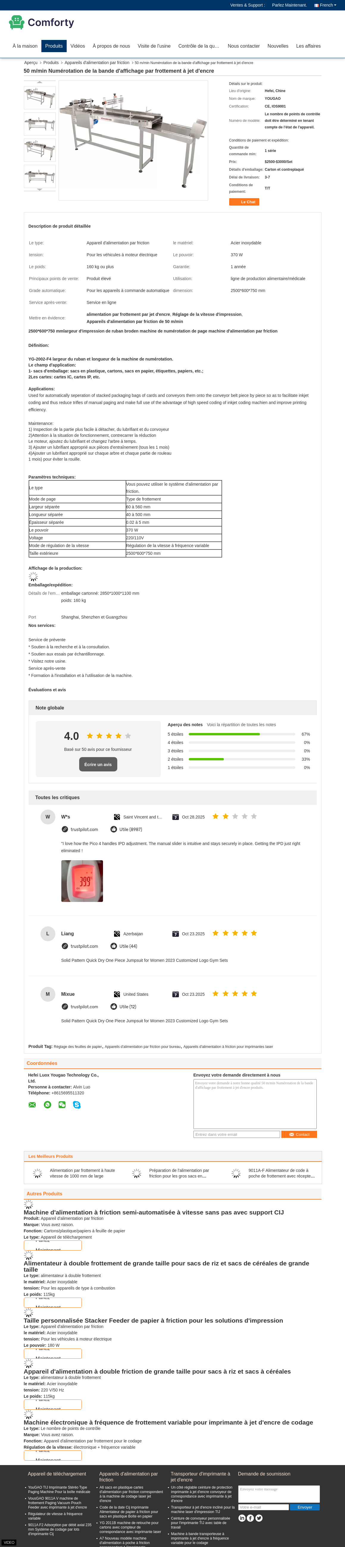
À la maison (25, 46)
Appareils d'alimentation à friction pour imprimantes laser (228, 1047)
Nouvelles (278, 46)
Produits (54, 46)
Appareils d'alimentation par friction (97, 62)
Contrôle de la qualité (200, 46)
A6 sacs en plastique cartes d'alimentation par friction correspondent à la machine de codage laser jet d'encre (131, 1494)
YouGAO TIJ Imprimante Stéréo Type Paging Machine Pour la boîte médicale (59, 1489)
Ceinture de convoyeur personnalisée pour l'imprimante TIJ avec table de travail (200, 1522)
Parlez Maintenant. (289, 5)
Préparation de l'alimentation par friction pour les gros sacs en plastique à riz (179, 1176)
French (328, 5)
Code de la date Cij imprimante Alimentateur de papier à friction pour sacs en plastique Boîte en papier (129, 1511)
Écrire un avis (98, 764)
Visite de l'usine (154, 46)
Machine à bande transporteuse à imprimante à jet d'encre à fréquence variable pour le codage (200, 1538)
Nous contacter (244, 46)
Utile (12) (128, 1006)
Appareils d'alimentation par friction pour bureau (142, 1047)
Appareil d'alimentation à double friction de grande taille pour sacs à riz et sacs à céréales (157, 1371)
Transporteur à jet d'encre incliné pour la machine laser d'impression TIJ (203, 1509)
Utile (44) (128, 946)
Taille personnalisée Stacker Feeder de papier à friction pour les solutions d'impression (153, 1320)
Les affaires (308, 46)
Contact (299, 1134)
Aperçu (31, 62)
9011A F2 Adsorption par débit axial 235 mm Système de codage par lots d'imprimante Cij (60, 1529)
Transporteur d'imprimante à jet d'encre (200, 1476)
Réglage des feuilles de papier (78, 1047)
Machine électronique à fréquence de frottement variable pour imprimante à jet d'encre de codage (168, 1422)
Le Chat (244, 202)
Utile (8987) (131, 829)
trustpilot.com (84, 829)
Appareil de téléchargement (57, 1473)
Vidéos (78, 46)
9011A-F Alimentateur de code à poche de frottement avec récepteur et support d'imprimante (281, 1176)
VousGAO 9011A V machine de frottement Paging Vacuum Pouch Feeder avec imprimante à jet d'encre (57, 1502)
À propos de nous (111, 46)
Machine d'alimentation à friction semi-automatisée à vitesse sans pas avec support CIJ (154, 1212)
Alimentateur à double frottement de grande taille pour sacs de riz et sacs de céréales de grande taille (166, 1266)
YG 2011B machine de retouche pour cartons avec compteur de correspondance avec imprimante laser (130, 1527)
